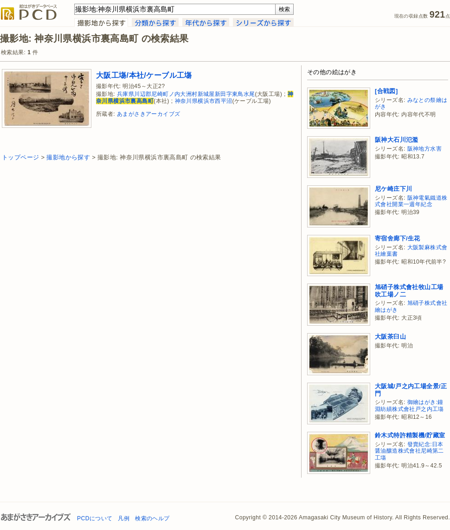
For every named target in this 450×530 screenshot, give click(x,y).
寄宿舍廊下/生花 (397, 238)
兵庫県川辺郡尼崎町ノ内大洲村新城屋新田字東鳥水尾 (186, 94)
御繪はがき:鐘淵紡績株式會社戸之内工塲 (409, 405)
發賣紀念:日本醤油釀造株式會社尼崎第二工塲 (409, 451)
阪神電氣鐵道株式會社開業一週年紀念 (411, 201)
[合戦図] (386, 91)
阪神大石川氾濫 (396, 139)
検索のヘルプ (152, 518)
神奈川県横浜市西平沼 (203, 101)
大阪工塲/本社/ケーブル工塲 (144, 75)
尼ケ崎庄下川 (393, 188)
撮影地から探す (68, 157)
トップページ (20, 157)
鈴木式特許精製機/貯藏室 (410, 435)
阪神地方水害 (424, 148)
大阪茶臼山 (390, 336)
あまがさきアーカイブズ (148, 114)
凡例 (123, 518)
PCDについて (94, 518)
